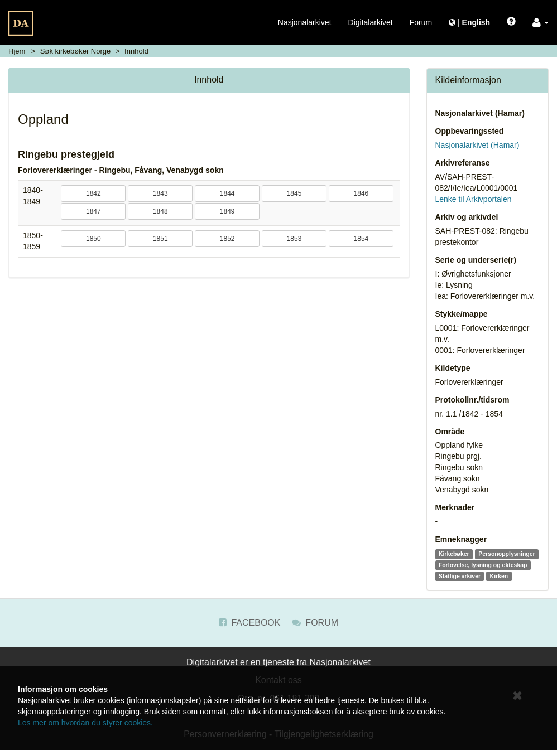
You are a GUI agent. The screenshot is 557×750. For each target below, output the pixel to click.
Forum (421, 22)
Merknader (455, 507)
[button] (540, 22)
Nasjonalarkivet (305, 22)
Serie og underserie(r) (476, 259)
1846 (361, 193)
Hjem (16, 51)
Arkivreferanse (462, 162)
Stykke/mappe (461, 313)
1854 (361, 239)
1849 (227, 211)
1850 (93, 239)
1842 (93, 193)
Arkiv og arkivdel (466, 216)
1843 (160, 193)
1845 (294, 193)
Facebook (249, 622)
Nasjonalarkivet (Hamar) (480, 113)
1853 (294, 239)
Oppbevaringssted (469, 131)
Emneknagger (461, 539)
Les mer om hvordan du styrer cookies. (85, 722)
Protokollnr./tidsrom (472, 399)
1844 (227, 193)
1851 (160, 239)
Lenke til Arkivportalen (473, 199)
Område (450, 431)
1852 (227, 239)
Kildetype (452, 368)
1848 (160, 211)
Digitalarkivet (370, 22)
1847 (93, 211)
